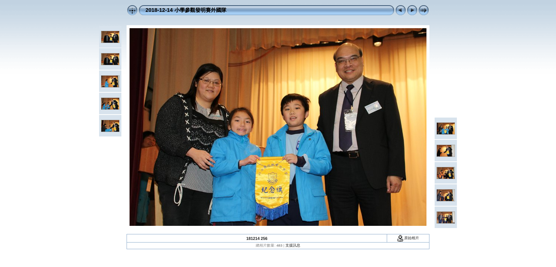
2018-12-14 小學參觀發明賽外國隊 (185, 10)
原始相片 (408, 238)
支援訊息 (292, 245)
